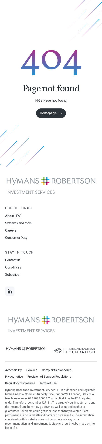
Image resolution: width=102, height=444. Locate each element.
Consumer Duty (16, 238)
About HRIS (13, 216)
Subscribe (12, 274)
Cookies (31, 370)
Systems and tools (18, 223)
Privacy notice (14, 376)
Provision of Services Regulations (49, 376)
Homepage (48, 113)
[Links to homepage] (51, 185)
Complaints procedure (56, 370)
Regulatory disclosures (20, 383)
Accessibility (13, 370)
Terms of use (48, 383)
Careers (11, 230)
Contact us (12, 260)
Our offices (13, 267)
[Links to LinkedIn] (9, 291)
